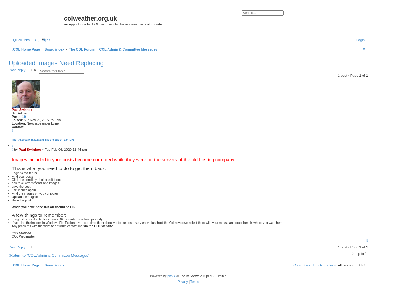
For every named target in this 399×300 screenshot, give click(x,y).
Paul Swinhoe (22, 110)
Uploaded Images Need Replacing (56, 63)
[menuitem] (35, 40)
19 (24, 116)
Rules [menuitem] (45, 40)
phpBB (172, 276)
